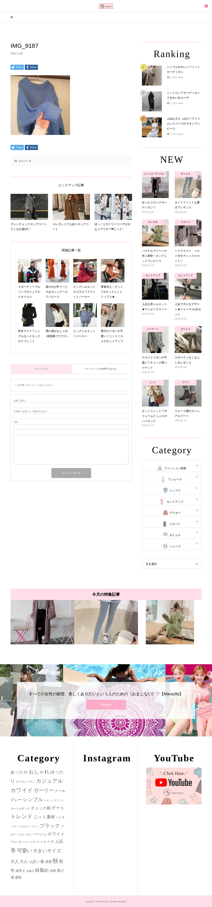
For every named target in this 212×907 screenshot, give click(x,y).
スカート (175, 524)
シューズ (175, 546)
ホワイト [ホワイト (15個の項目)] (56, 834)
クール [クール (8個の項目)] (60, 791)
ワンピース (175, 479)
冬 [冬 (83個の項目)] (13, 850)
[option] (42, 622)
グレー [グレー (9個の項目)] (16, 800)
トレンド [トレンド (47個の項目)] (22, 816)
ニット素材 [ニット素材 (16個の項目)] (44, 816)
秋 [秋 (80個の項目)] (55, 861)
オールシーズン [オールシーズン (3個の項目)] (25, 781)
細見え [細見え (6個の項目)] (20, 871)
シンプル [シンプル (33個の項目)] (33, 799)
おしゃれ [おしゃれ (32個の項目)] (39, 771)
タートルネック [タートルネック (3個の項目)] (20, 808)
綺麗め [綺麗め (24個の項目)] (42, 870)
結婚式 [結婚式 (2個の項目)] (30, 870)
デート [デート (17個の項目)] (58, 808)
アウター (175, 512)
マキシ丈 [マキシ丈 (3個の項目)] (16, 841)
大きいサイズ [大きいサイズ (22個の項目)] (47, 850)
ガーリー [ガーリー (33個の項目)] (44, 790)
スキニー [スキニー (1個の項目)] (48, 800)
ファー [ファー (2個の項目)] (35, 826)
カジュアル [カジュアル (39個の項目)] (49, 781)
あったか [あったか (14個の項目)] (19, 772)
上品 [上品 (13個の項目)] (59, 841)
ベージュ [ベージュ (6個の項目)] (40, 834)
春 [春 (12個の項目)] (42, 861)
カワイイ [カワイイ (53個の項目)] (22, 790)
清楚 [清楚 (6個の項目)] (48, 862)
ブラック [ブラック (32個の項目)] (50, 825)
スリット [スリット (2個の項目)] (59, 800)
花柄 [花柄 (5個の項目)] (53, 870)
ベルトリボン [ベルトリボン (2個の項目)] (24, 834)
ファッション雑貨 (175, 468)
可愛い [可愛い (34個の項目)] (24, 850)
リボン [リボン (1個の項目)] (25, 842)
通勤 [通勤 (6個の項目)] (18, 877)
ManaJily (105, 704)
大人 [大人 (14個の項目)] (15, 861)
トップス (175, 490)
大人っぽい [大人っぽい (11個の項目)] (30, 861)
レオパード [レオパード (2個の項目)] (36, 841)
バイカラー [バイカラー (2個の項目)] (23, 826)
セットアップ (175, 501)
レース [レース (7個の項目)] (48, 842)
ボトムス (175, 535)
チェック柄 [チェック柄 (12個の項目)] (41, 808)
